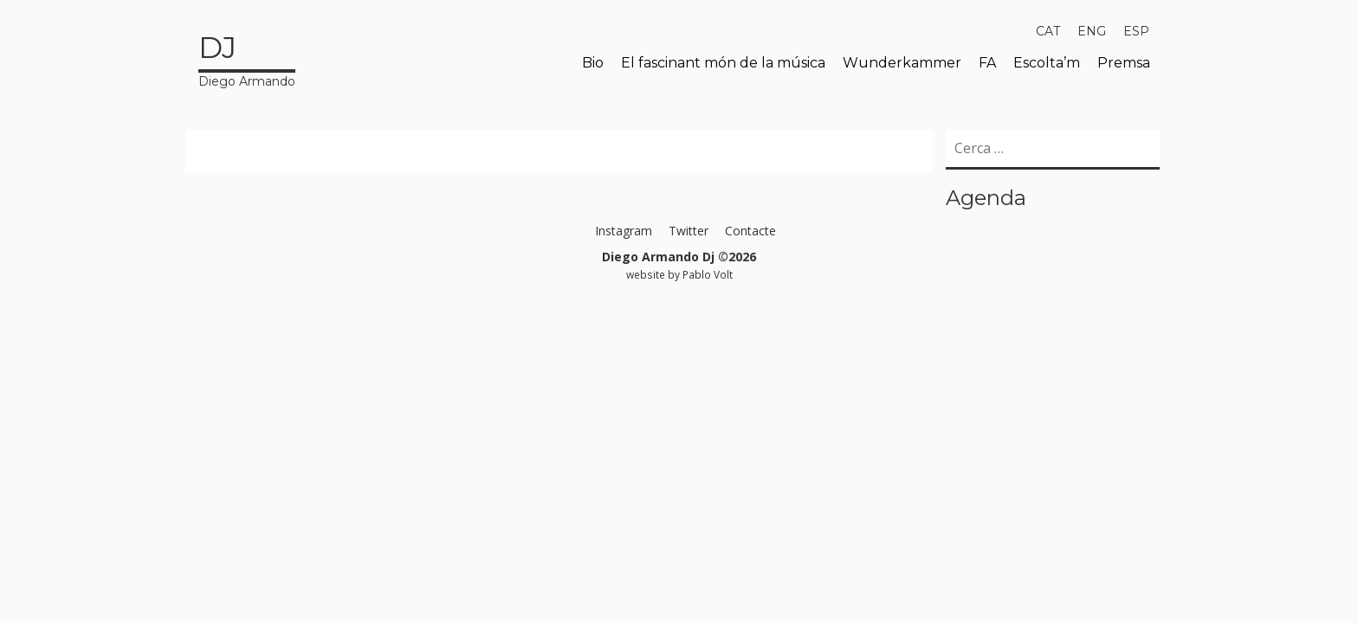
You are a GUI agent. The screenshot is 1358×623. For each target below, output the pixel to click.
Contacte (750, 230)
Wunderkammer (902, 63)
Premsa (1123, 63)
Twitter (688, 230)
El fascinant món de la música (723, 63)
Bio (593, 63)
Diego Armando (246, 58)
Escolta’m (1046, 63)
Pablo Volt (707, 274)
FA (987, 63)
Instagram (623, 230)
